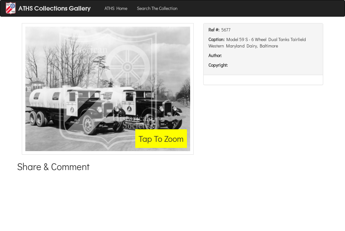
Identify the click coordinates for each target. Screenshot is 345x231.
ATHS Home (116, 8)
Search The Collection (157, 8)
